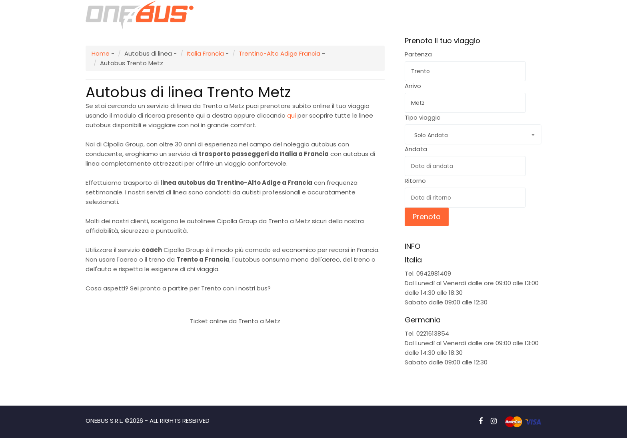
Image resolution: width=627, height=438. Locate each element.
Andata (416, 149)
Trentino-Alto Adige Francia (279, 53)
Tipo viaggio (423, 117)
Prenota (427, 217)
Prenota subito (235, 302)
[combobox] (473, 134)
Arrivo (413, 86)
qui (291, 115)
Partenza (418, 54)
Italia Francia (205, 53)
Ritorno (415, 180)
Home (101, 53)
